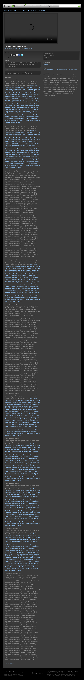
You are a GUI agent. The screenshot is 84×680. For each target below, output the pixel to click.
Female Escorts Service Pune (32, 89)
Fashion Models (17, 122)
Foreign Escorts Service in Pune (17, 96)
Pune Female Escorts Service (20, 105)
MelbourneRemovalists (61, 69)
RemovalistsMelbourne (49, 69)
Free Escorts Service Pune (29, 115)
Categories (33, 6)
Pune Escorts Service (16, 115)
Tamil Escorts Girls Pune (28, 113)
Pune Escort (16, 87)
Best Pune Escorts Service (25, 111)
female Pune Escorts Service (22, 103)
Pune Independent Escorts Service (25, 92)
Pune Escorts (33, 85)
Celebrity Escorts (34, 120)
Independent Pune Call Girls (25, 91)
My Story (45, 64)
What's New (6, 674)
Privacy (22, 674)
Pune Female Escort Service (33, 109)
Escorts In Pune (9, 87)
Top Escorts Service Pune (11, 111)
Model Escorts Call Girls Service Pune (27, 102)
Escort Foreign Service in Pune (24, 98)
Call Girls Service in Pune (11, 91)
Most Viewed (17, 10)
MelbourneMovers (72, 69)
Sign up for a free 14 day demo (53, 675)
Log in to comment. (10, 663)
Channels (43, 6)
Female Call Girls (25, 107)
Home (19, 6)
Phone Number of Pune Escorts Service (20, 118)
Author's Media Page (10, 48)
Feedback (15, 674)
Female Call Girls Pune (15, 107)
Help (11, 674)
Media (25, 6)
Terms (19, 674)
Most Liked (26, 10)
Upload (50, 6)
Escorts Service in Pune (19, 109)
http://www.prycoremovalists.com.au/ (24, 48)
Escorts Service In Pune (26, 87)
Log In (79, 1)
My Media (33, 10)
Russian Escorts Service (22, 94)
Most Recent (8, 10)
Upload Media (42, 10)
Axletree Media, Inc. (11, 675)
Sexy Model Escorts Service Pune (25, 100)
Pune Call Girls (12, 89)
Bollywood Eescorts (24, 120)
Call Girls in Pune (20, 89)
